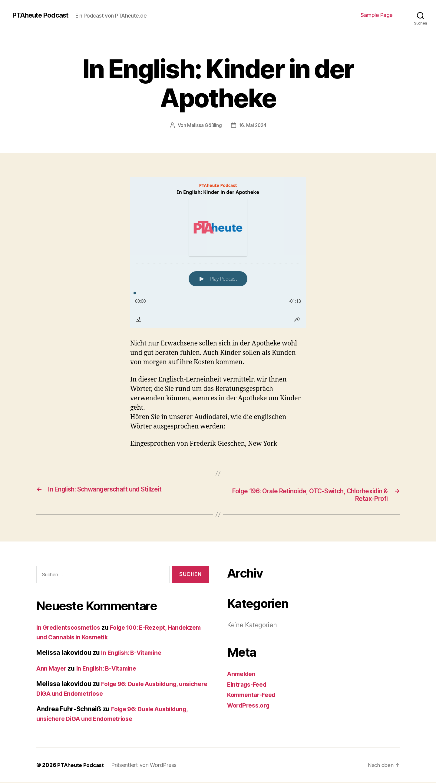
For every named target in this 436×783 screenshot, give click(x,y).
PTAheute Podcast (43, 15)
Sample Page (377, 15)
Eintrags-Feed (248, 685)
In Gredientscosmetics (70, 628)
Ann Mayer (52, 669)
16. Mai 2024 (253, 125)
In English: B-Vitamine (134, 653)
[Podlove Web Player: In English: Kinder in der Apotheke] (218, 252)
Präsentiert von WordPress (145, 766)
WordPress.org (250, 706)
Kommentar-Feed (253, 695)
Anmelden (242, 674)
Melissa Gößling (204, 125)
